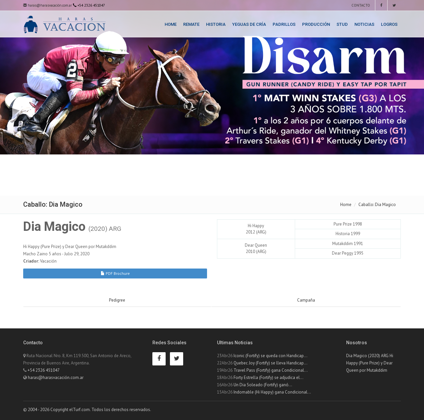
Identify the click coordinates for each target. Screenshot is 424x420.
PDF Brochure (115, 273)
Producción (316, 24)
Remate (191, 24)
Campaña (306, 300)
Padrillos (284, 24)
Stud (342, 24)
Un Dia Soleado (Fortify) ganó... (263, 385)
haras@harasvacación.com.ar (47, 5)
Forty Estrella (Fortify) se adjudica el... (268, 377)
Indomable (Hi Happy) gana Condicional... (272, 392)
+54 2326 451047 (43, 370)
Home (171, 24)
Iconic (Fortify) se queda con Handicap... (270, 355)
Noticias (364, 24)
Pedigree (117, 300)
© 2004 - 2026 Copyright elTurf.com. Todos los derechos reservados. (87, 409)
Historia (216, 24)
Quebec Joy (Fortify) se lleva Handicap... (270, 363)
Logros (389, 24)
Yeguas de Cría (249, 24)
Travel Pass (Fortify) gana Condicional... (271, 370)
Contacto (360, 5)
